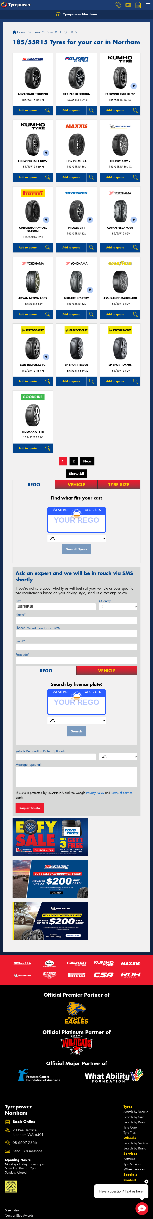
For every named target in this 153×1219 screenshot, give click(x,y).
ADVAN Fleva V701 (120, 228)
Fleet (127, 1135)
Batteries (129, 1103)
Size (18, 601)
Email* (20, 641)
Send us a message (27, 1095)
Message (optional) (29, 765)
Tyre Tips (129, 1077)
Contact (130, 1124)
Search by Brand (135, 1067)
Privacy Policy (95, 793)
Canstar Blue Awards (19, 1160)
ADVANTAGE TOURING (33, 94)
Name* (21, 614)
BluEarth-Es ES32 (76, 298)
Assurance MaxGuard (120, 298)
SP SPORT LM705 (120, 365)
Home (19, 32)
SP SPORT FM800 (76, 365)
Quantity (105, 601)
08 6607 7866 (25, 1087)
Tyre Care (130, 1072)
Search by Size (134, 1061)
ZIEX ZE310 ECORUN (76, 94)
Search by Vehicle (136, 1056)
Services (130, 1098)
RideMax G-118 (33, 432)
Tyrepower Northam (76, 14)
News (128, 1140)
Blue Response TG (33, 365)
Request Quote (30, 808)
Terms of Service (121, 793)
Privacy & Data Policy (28, 1212)
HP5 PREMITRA (76, 161)
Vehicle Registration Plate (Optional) (40, 751)
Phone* (38, 628)
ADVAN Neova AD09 (32, 298)
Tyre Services (132, 1108)
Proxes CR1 (76, 228)
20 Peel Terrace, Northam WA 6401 (28, 1077)
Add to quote (28, 110)
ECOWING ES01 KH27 (120, 94)
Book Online (134, 1130)
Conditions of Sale (53, 1212)
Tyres (128, 1051)
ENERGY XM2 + (120, 161)
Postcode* (22, 655)
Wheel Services (134, 1114)
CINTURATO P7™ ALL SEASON (33, 229)
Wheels (130, 1082)
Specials (130, 1119)
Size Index (12, 1155)
